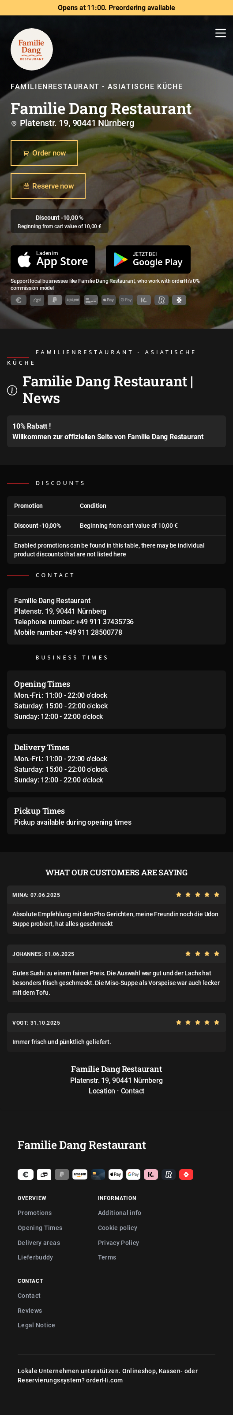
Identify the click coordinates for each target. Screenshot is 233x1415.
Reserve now (48, 186)
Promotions (35, 1212)
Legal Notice (36, 1325)
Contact (133, 1091)
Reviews (30, 1310)
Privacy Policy (118, 1242)
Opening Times (40, 1227)
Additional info (120, 1212)
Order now (44, 153)
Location (102, 1091)
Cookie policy (118, 1227)
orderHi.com (104, 1380)
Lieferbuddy (35, 1257)
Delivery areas (39, 1242)
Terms (107, 1257)
